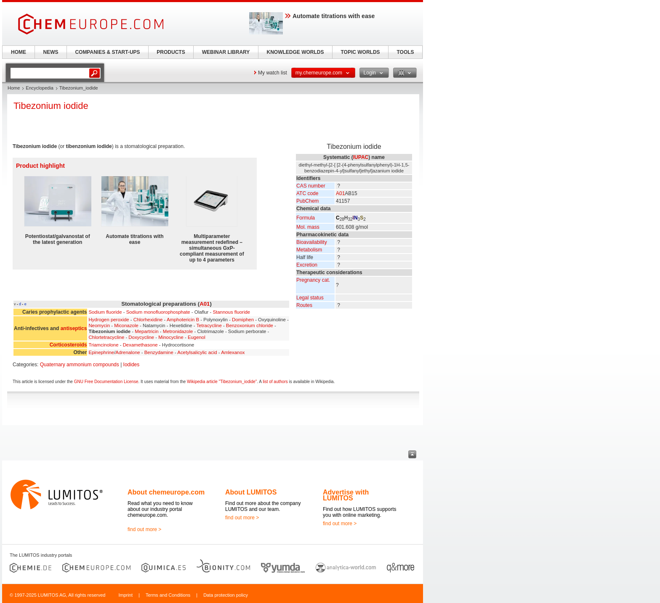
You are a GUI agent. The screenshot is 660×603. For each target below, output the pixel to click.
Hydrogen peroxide (108, 319)
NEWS (51, 52)
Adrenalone (127, 352)
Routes (304, 305)
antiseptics (74, 328)
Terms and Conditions (168, 595)
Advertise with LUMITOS (346, 495)
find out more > (144, 529)
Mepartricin (146, 331)
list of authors (275, 381)
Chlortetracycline (106, 337)
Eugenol (196, 337)
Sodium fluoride (105, 312)
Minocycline (171, 337)
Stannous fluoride (231, 312)
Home (14, 87)
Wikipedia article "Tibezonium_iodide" (222, 381)
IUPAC (360, 157)
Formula (305, 218)
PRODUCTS (171, 52)
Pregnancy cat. (313, 280)
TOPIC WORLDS (360, 52)
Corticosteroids (68, 345)
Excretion (306, 265)
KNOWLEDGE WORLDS (295, 52)
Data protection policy (225, 595)
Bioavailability (311, 242)
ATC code (307, 193)
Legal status (310, 298)
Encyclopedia (39, 87)
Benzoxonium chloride (249, 325)
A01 (340, 193)
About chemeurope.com (166, 492)
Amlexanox (233, 352)
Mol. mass (307, 227)
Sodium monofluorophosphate (158, 312)
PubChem (307, 201)
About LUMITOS (251, 492)
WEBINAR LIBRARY (226, 52)
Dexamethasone (140, 344)
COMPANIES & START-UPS (107, 52)
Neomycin (99, 325)
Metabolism (309, 250)
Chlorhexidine (148, 319)
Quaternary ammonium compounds (79, 365)
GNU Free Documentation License (106, 381)
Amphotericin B (183, 319)
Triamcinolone (103, 344)
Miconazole (126, 325)
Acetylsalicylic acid (197, 352)
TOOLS (405, 52)
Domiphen (243, 319)
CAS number (310, 186)
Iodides (131, 365)
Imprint (125, 595)
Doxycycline (141, 337)
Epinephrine (101, 352)
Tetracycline (209, 325)
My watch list (272, 73)
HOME (18, 52)
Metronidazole (178, 331)
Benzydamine (158, 352)
